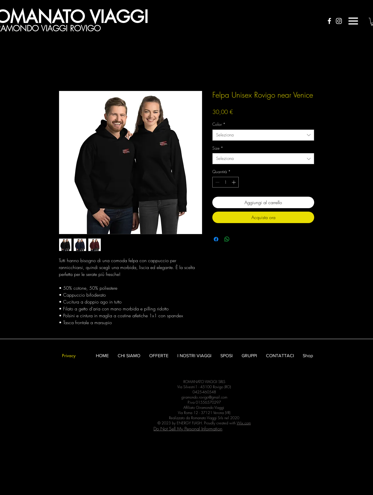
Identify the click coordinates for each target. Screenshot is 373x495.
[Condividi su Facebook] (216, 239)
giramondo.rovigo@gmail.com (204, 397)
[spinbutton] (225, 182)
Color (219, 124)
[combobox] (263, 135)
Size (217, 148)
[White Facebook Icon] (329, 21)
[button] (353, 21)
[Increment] (234, 182)
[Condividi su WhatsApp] (227, 239)
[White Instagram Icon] (339, 21)
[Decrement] (216, 182)
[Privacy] (68, 355)
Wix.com (244, 423)
